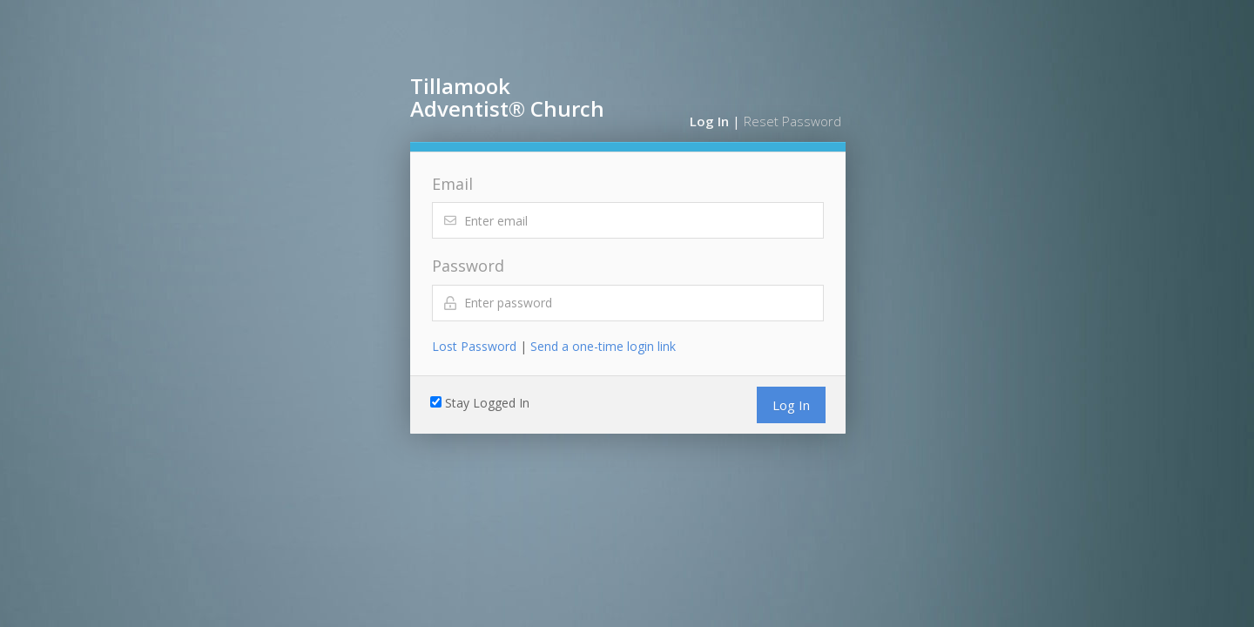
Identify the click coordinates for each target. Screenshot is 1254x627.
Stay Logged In (487, 402)
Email (452, 183)
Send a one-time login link (603, 346)
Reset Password (792, 121)
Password (468, 265)
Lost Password (474, 346)
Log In (709, 121)
